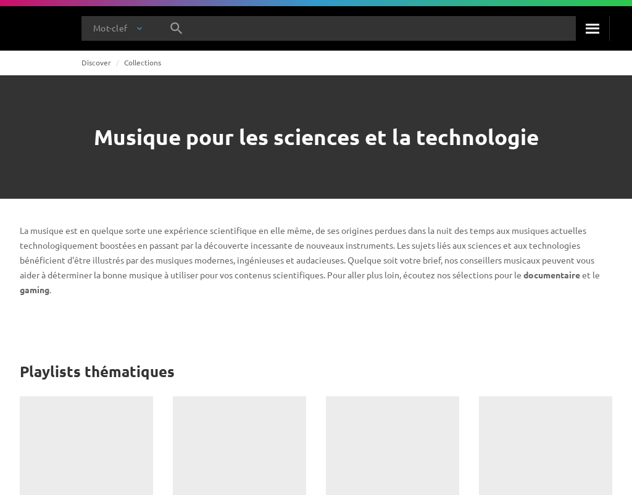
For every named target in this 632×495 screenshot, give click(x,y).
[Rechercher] (592, 28)
